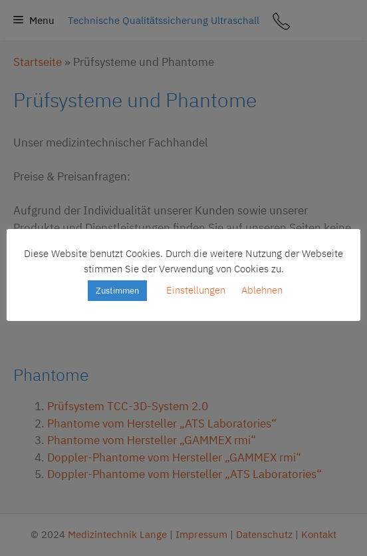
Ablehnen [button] (262, 290)
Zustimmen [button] (117, 290)
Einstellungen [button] (195, 290)
